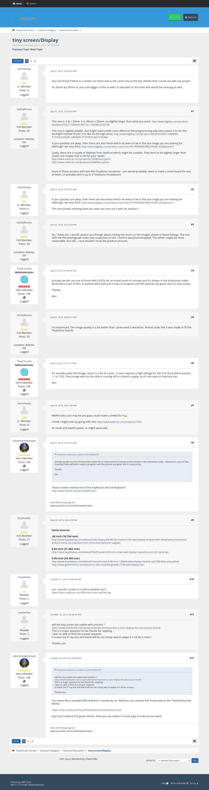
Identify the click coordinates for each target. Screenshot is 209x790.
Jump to (150, 761)
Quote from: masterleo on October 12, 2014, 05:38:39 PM (81, 670)
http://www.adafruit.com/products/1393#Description (84, 159)
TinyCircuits (24, 269)
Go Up (16, 742)
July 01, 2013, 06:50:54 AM (65, 71)
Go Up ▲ (194, 783)
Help (162, 783)
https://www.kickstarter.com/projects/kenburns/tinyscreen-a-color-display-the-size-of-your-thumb (111, 628)
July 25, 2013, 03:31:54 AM (65, 443)
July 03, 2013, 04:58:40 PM (65, 271)
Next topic (36, 49)
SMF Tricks (26, 782)
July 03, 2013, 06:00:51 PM (65, 317)
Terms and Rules (178, 783)
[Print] (194, 61)
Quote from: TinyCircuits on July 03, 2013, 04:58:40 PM (79, 455)
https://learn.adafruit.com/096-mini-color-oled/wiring (84, 593)
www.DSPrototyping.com (63, 503)
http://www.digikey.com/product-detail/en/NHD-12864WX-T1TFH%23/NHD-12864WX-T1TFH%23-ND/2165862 (118, 136)
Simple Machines (38, 784)
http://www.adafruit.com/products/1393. (121, 422)
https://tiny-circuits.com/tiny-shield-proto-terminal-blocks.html (90, 710)
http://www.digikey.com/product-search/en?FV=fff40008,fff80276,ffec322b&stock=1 (132, 147)
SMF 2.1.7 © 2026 (19, 784)
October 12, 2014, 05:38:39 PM (67, 615)
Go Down (18, 61)
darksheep (24, 69)
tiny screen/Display (37, 40)
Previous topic (20, 49)
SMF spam (65, 760)
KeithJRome (24, 110)
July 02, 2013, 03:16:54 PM (65, 225)
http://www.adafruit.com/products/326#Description (83, 162)
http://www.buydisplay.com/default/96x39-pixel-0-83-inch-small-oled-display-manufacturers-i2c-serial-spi (115, 552)
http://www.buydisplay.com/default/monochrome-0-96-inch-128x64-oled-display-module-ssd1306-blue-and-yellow (121, 562)
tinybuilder (24, 518)
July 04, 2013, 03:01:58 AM (65, 406)
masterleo (24, 578)
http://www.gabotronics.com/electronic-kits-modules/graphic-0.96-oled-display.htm (102, 565)
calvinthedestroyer (25, 441)
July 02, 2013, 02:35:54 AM (65, 190)
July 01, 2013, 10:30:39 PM (65, 112)
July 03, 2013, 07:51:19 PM (65, 364)
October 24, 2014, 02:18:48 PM (67, 658)
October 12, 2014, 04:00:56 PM (67, 579)
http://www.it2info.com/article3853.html (76, 491)
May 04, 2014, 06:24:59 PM (65, 520)
